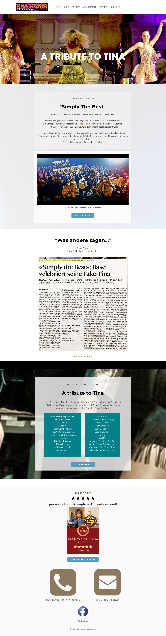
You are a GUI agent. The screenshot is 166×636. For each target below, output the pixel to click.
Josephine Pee (85, 123)
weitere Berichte (83, 356)
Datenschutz (92, 629)
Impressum (80, 629)
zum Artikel (92, 251)
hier (100, 142)
